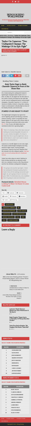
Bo (11, 313)
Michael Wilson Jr (8, 217)
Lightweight (6, 214)
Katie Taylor (22, 210)
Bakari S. (12, 329)
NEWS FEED (3, 35)
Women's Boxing (13, 220)
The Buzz (10, 35)
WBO (4, 220)
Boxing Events (11, 25)
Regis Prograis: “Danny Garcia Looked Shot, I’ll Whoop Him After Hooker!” (19, 319)
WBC (23, 217)
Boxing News (9, 204)
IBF (18, 207)
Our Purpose (4, 29)
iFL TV (4, 124)
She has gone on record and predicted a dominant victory (15, 153)
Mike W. (5, 55)
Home (2, 25)
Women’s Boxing (22, 25)
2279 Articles (21, 274)
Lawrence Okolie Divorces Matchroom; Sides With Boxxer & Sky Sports (19, 310)
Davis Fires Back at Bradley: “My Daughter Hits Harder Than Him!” (19, 326)
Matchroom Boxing (19, 214)
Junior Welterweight (9, 210)
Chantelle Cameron (9, 207)
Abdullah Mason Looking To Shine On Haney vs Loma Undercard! (15, 184)
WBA (17, 217)
